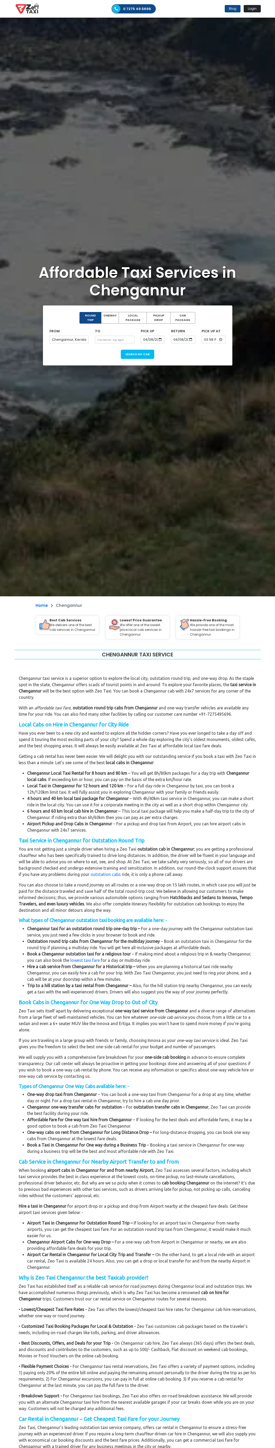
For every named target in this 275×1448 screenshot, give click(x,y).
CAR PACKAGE (182, 317)
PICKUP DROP (158, 317)
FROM (54, 331)
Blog (232, 8)
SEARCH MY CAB (137, 354)
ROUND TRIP (90, 317)
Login (252, 8)
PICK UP (147, 331)
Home (42, 605)
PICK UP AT (211, 331)
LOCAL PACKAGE (133, 317)
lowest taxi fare (85, 960)
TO (97, 331)
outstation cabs (106, 874)
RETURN (178, 331)
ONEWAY (110, 315)
